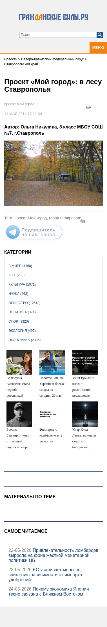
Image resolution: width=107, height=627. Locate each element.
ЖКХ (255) (16, 275)
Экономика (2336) (24, 340)
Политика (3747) (22, 312)
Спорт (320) (18, 321)
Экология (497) (22, 331)
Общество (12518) (24, 303)
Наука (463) (18, 294)
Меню (98, 47)
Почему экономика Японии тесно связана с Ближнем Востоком (48, 591)
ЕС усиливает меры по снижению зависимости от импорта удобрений (45, 574)
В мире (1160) (20, 266)
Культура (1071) (22, 284)
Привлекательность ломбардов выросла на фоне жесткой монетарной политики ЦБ (53, 555)
